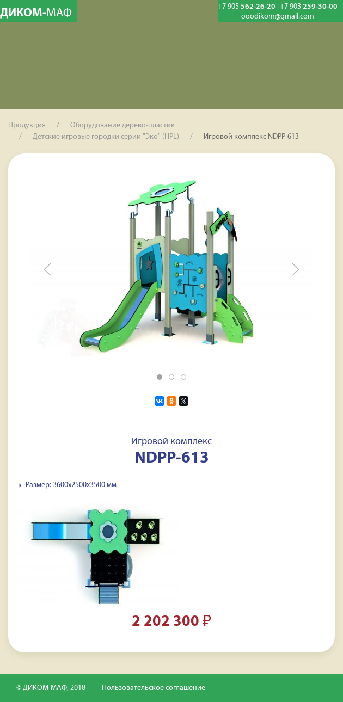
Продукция (27, 125)
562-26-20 (246, 7)
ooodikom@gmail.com (277, 17)
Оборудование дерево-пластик (122, 125)
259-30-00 (309, 7)
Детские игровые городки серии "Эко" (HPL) (106, 137)
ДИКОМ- (36, 13)
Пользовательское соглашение (153, 688)
